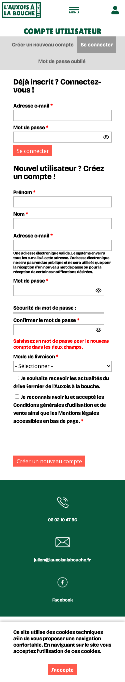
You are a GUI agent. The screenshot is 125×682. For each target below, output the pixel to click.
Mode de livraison (35, 356)
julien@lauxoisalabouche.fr (62, 560)
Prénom (24, 192)
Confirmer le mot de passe (46, 320)
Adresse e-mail (33, 106)
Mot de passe (30, 127)
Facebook (62, 600)
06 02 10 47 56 (62, 520)
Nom (20, 214)
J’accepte (62, 670)
